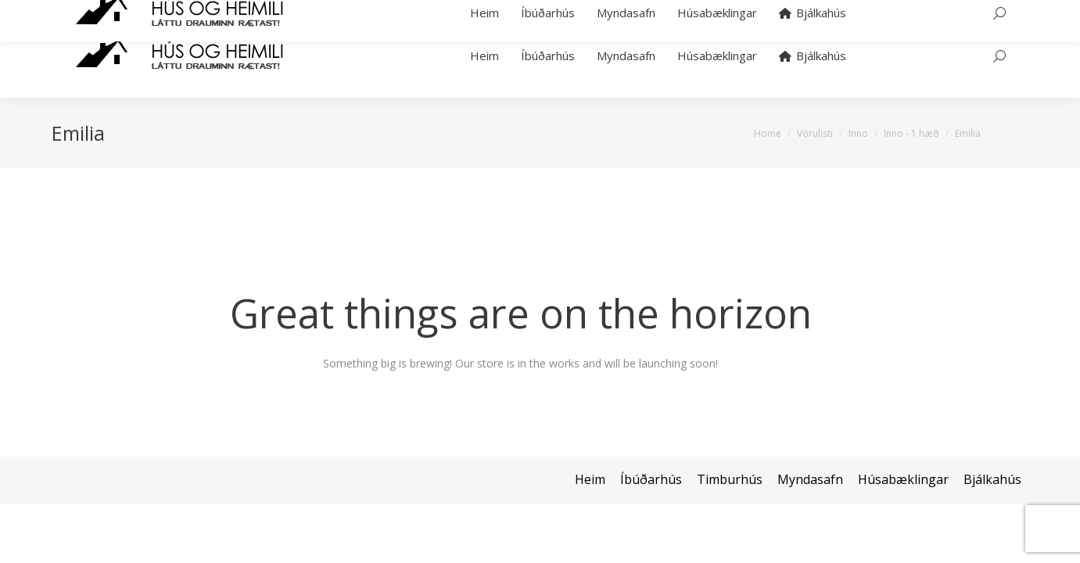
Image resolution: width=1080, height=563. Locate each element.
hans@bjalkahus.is (269, 6)
